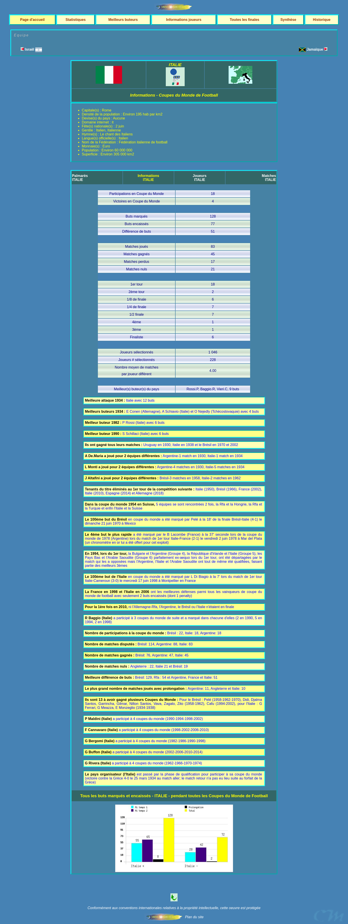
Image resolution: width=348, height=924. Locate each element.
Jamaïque (317, 49)
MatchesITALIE (269, 178)
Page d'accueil (32, 20)
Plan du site (194, 917)
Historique (321, 20)
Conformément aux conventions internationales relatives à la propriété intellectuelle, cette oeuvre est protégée (173, 908)
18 (213, 194)
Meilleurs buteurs (123, 20)
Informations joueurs (183, 20)
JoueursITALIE (199, 178)
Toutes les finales (244, 20)
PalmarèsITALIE (80, 178)
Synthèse (288, 20)
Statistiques (75, 20)
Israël (31, 49)
